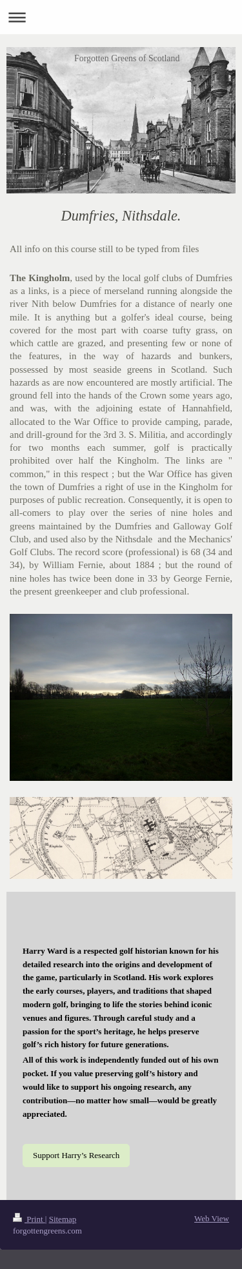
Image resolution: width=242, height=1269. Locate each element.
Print (29, 1219)
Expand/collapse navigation (121, 17)
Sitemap (63, 1219)
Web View (211, 1218)
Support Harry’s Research (76, 1155)
